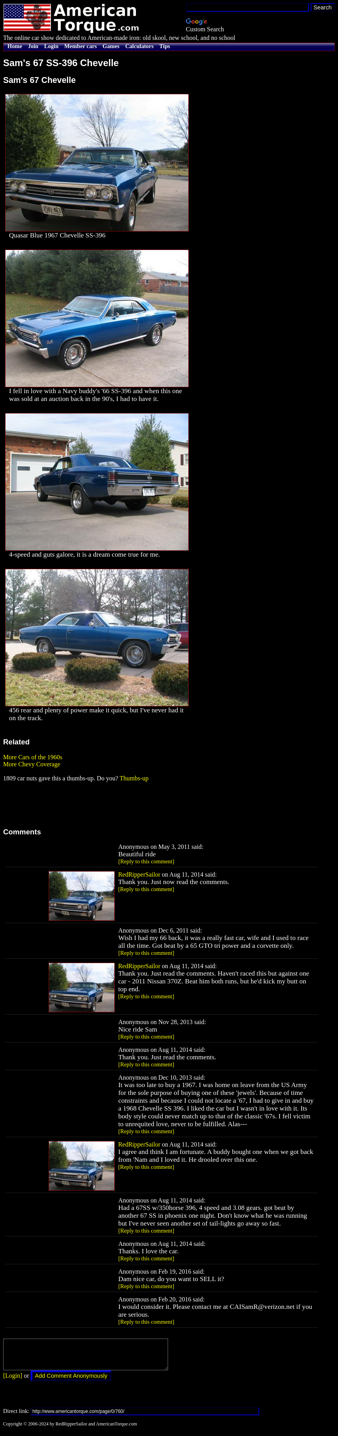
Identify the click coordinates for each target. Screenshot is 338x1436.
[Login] (12, 1381)
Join (33, 46)
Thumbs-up (133, 778)
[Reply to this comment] (146, 861)
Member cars (80, 46)
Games (111, 46)
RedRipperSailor (139, 874)
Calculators (139, 46)
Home (14, 46)
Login (51, 46)
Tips (164, 46)
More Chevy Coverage (31, 764)
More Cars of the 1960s (32, 757)
